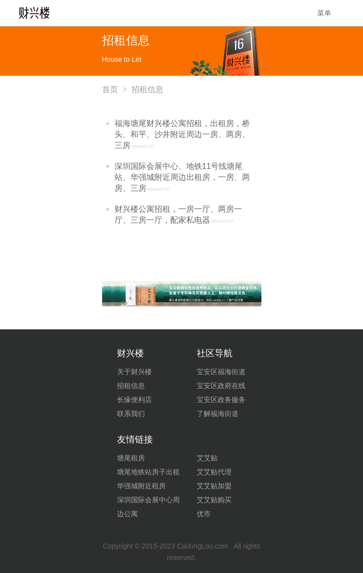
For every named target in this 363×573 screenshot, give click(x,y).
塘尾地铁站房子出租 (148, 472)
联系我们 (131, 414)
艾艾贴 (207, 458)
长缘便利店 (134, 400)
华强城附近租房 (141, 486)
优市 (204, 514)
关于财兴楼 (134, 372)
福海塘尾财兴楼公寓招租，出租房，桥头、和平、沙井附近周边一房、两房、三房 (182, 134)
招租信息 (131, 386)
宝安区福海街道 (221, 372)
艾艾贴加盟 (214, 486)
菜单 (331, 13)
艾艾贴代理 (214, 472)
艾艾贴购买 (214, 500)
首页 (110, 89)
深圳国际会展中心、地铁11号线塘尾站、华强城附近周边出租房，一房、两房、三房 (182, 177)
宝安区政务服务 (221, 400)
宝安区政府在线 (221, 386)
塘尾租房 (131, 458)
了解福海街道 (218, 414)
